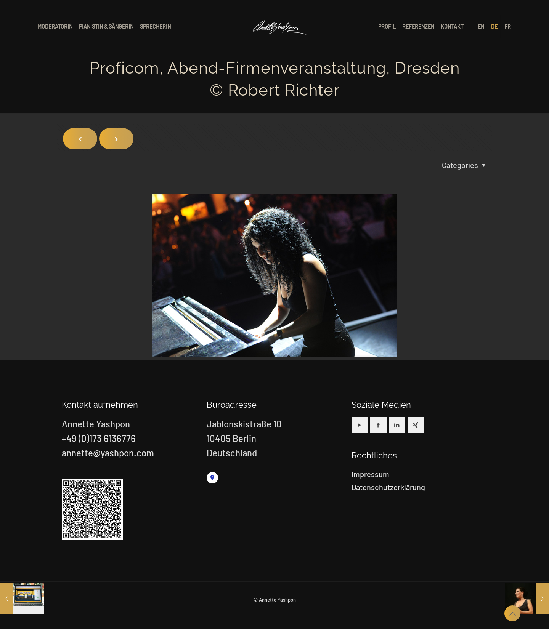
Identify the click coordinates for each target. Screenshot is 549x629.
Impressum (370, 474)
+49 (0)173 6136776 (99, 438)
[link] (212, 477)
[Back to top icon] (512, 613)
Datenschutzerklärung (388, 486)
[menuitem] (481, 26)
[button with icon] (360, 425)
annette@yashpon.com (108, 452)
